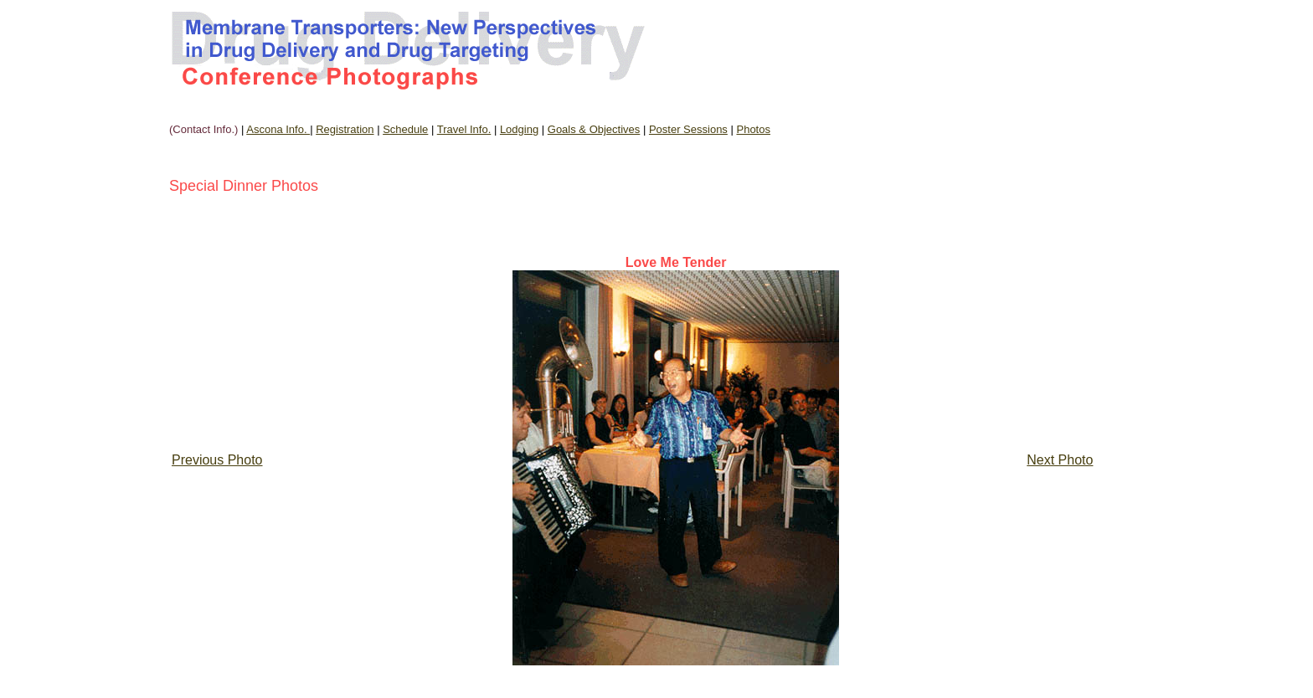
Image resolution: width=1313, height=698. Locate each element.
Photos (753, 129)
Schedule (405, 129)
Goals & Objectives (594, 129)
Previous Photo (217, 460)
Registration (344, 129)
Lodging (519, 129)
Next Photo (1060, 460)
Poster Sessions (688, 129)
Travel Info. (464, 129)
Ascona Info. (278, 129)
